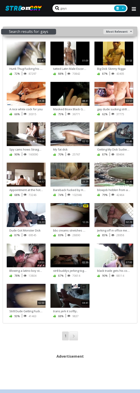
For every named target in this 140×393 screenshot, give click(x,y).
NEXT (73, 335)
